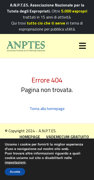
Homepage (30, 137)
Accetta (15, 172)
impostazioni (15, 162)
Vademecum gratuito (67, 137)
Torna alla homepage (47, 109)
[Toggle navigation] (82, 46)
